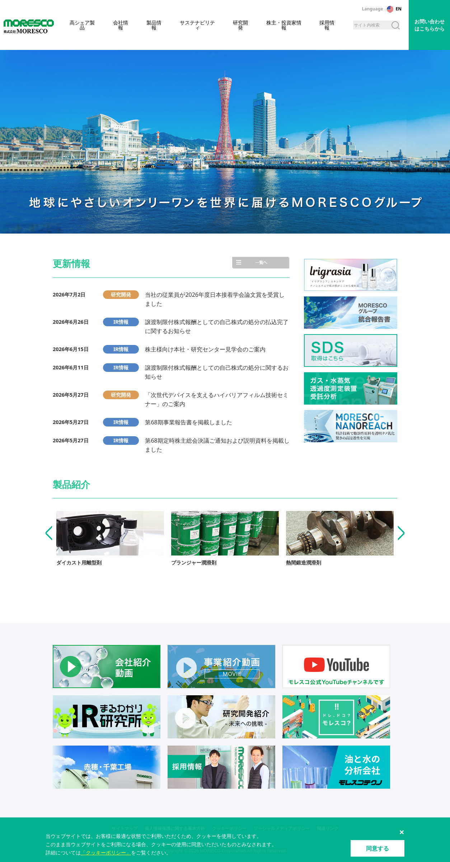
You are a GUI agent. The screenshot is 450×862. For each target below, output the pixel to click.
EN (399, 9)
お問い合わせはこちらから (429, 25)
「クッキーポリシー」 (106, 852)
